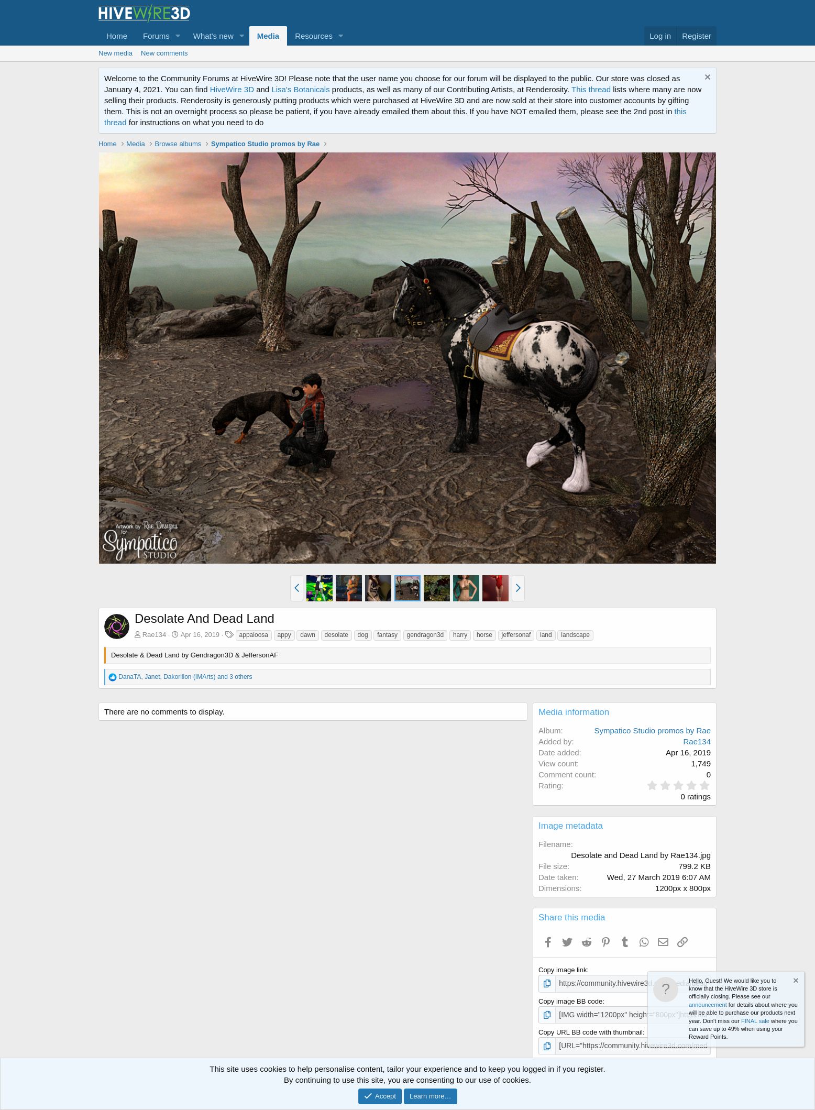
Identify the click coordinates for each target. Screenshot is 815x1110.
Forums (156, 35)
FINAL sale (755, 1021)
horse (484, 635)
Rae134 (154, 635)
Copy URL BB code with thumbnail (590, 1031)
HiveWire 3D (232, 89)
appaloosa (253, 635)
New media (115, 53)
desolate (336, 635)
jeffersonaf (516, 635)
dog (363, 635)
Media (268, 35)
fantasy (387, 635)
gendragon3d (425, 635)
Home (116, 35)
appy (284, 635)
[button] (178, 36)
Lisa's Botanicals (300, 89)
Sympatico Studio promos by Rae (652, 730)
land (546, 635)
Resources (314, 35)
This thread (591, 89)
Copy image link (562, 970)
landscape (575, 635)
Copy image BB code (570, 1000)
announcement (708, 1005)
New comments (164, 53)
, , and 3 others (185, 676)
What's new (213, 35)
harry (460, 635)
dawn (307, 635)
